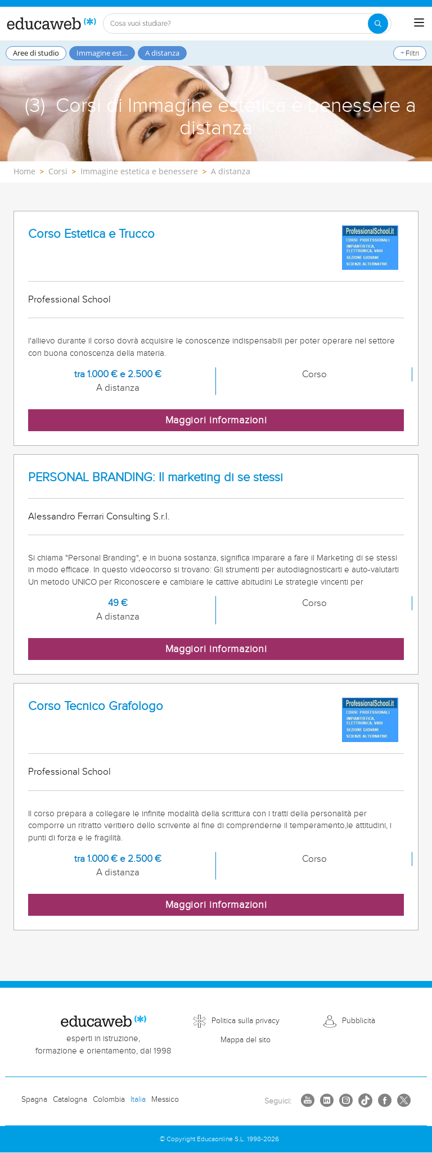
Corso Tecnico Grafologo (95, 706)
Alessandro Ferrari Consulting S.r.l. (99, 516)
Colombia (109, 1099)
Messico (165, 1099)
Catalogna (70, 1099)
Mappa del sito (245, 1040)
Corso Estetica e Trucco (91, 234)
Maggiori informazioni (216, 420)
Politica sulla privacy (246, 1020)
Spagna (34, 1099)
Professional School (69, 299)
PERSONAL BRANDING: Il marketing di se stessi (155, 478)
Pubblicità (358, 1020)
